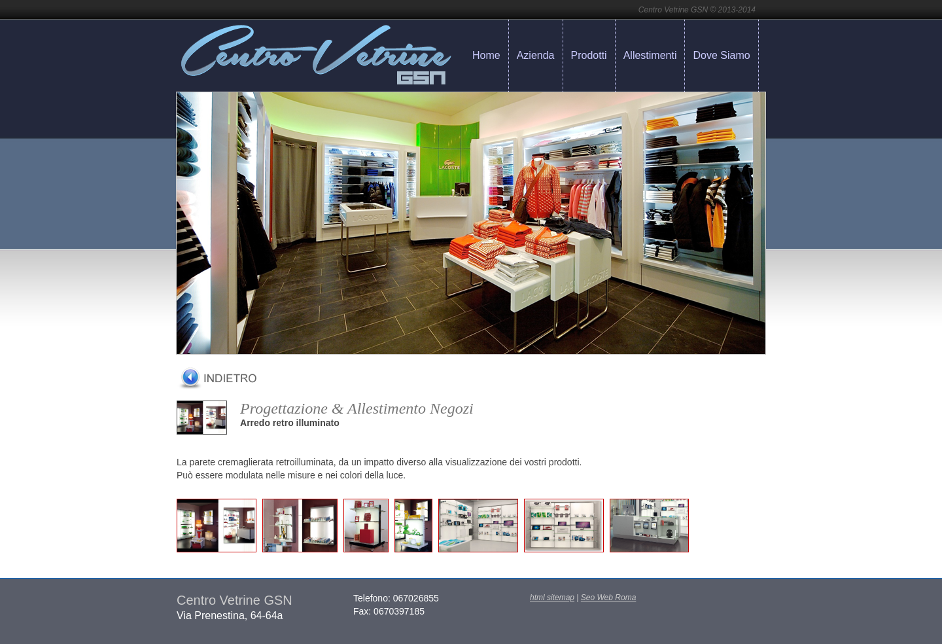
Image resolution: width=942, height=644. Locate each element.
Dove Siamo (721, 55)
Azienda (536, 55)
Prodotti (589, 55)
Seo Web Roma (609, 597)
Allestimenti (650, 55)
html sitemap (552, 597)
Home (486, 55)
